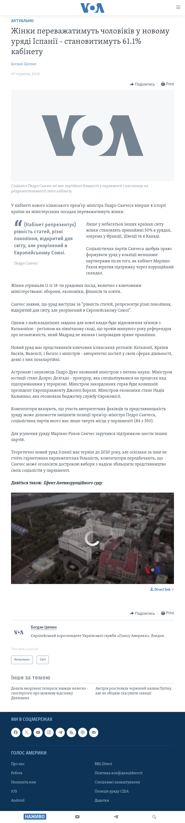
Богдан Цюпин (23, 64)
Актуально (22, 21)
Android (18, 801)
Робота (16, 773)
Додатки (102, 801)
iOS (14, 791)
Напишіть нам (23, 782)
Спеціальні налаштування (117, 782)
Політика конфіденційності (119, 773)
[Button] (142, 84)
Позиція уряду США (112, 791)
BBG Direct (103, 764)
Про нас (18, 764)
